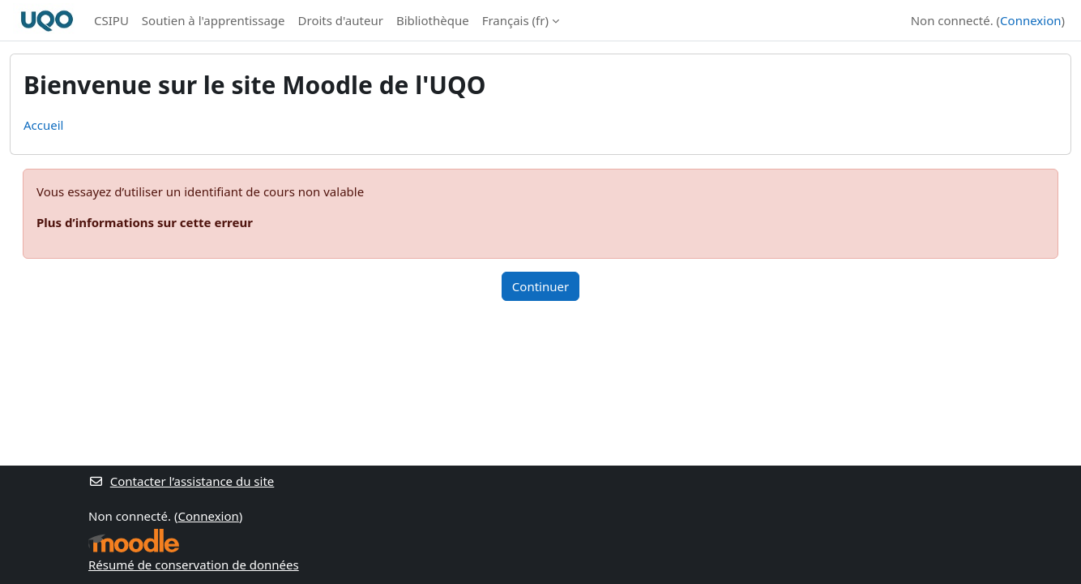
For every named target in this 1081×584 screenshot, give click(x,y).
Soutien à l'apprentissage (213, 20)
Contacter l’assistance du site (181, 481)
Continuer (540, 286)
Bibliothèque (432, 20)
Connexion (1030, 20)
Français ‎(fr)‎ (515, 20)
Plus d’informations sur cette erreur (144, 222)
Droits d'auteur (340, 20)
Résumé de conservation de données (193, 564)
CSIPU (111, 20)
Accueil (43, 125)
